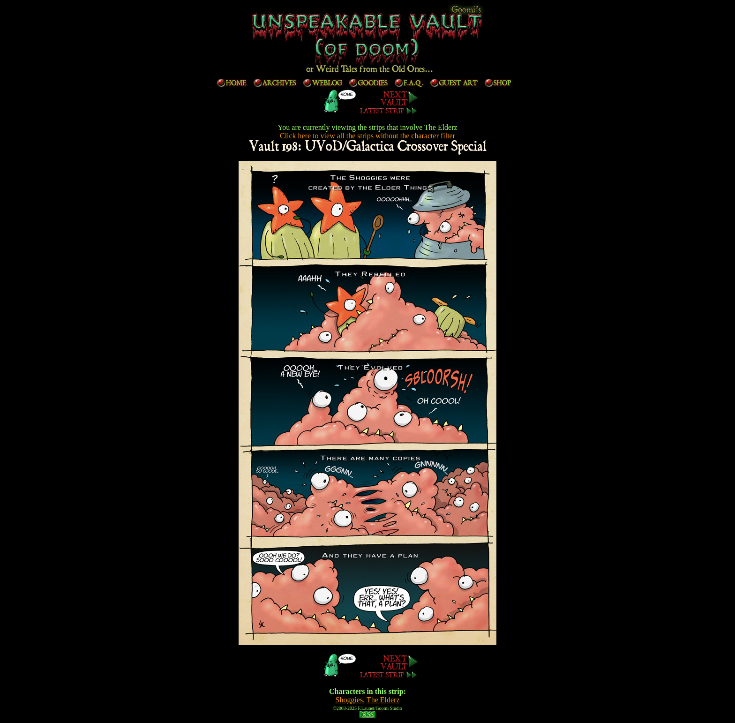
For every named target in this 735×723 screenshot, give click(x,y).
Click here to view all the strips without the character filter (367, 136)
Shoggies (349, 700)
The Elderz (383, 700)
